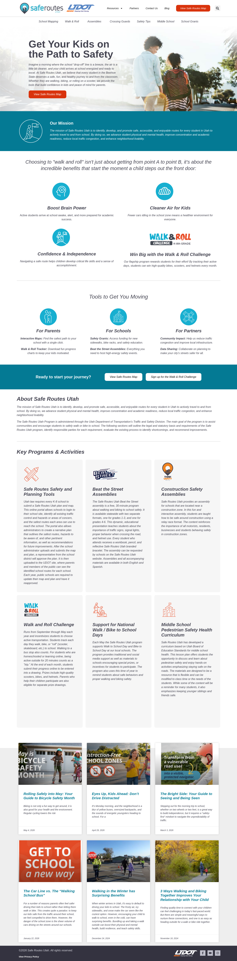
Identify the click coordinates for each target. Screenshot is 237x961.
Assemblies (95, 21)
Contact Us (152, 8)
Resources (115, 8)
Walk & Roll (73, 21)
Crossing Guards (120, 21)
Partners (134, 8)
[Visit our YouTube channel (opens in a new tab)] (210, 953)
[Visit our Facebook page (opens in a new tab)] (202, 953)
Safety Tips (143, 21)
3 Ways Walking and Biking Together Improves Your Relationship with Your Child (184, 895)
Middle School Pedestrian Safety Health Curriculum (186, 629)
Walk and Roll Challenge (49, 624)
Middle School (165, 21)
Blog (166, 8)
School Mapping (48, 21)
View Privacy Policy (29, 956)
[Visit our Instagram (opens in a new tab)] (217, 953)
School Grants (189, 21)
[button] (217, 8)
